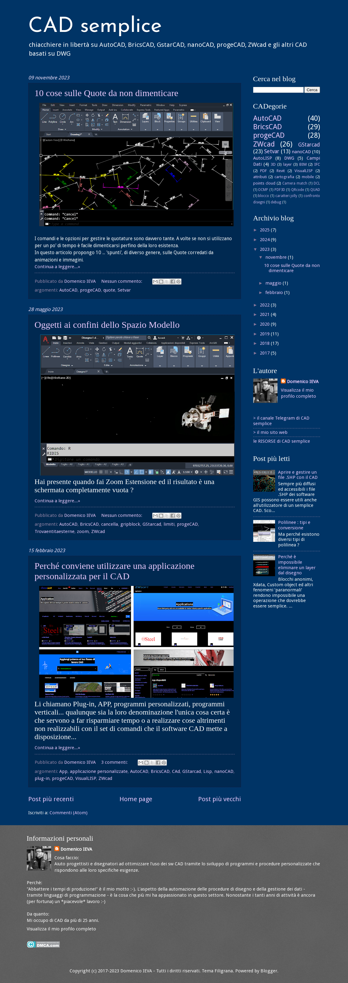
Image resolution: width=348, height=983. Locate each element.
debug (276, 202)
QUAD (315, 190)
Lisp (207, 771)
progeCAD (90, 290)
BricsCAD (89, 524)
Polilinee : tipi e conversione (294, 525)
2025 (265, 230)
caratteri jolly (286, 196)
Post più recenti (51, 799)
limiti (169, 524)
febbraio (274, 292)
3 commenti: (115, 762)
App (63, 771)
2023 (265, 249)
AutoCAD (68, 290)
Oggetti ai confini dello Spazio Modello (107, 325)
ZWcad (98, 531)
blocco (263, 196)
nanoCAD (223, 771)
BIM (303, 164)
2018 (265, 343)
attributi (260, 177)
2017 (265, 353)
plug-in (42, 778)
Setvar (124, 290)
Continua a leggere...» (57, 266)
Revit (281, 170)
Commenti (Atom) (69, 812)
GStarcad (152, 524)
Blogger (268, 971)
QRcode (297, 190)
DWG (289, 158)
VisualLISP (85, 778)
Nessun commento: (122, 281)
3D (273, 164)
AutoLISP (262, 158)
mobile (308, 177)
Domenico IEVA (303, 381)
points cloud (264, 183)
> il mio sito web (270, 432)
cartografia (284, 177)
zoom (83, 531)
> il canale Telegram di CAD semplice (281, 420)
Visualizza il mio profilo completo (61, 929)
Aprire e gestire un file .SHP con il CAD (298, 474)
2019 (265, 334)
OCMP (263, 190)
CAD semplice (95, 26)
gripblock (130, 524)
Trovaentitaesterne (54, 531)
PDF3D (279, 190)
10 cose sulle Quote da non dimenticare (106, 93)
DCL (317, 183)
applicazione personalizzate (99, 771)
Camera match (294, 183)
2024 (265, 239)
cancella (109, 524)
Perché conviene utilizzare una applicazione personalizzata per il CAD (115, 571)
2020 (265, 324)
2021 (265, 314)
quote (109, 290)
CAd (176, 771)
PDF (263, 170)
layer (287, 164)
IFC (317, 164)
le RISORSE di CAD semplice (281, 441)
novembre (276, 257)
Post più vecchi (219, 799)
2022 (265, 305)
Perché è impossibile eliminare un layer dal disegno (296, 565)
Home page (135, 799)
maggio (274, 283)
